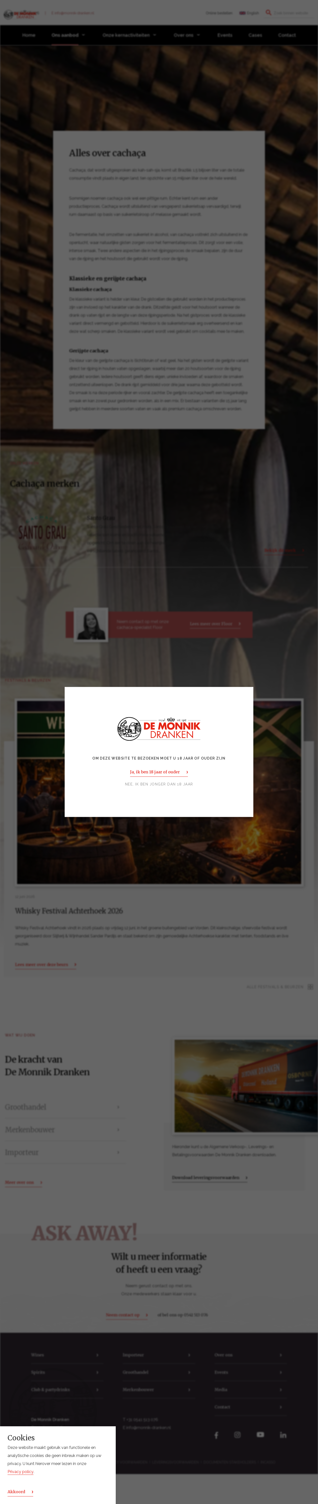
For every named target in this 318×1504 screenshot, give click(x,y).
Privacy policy (20, 1471)
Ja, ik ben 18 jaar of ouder (155, 772)
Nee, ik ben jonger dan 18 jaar (159, 784)
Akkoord (16, 1491)
